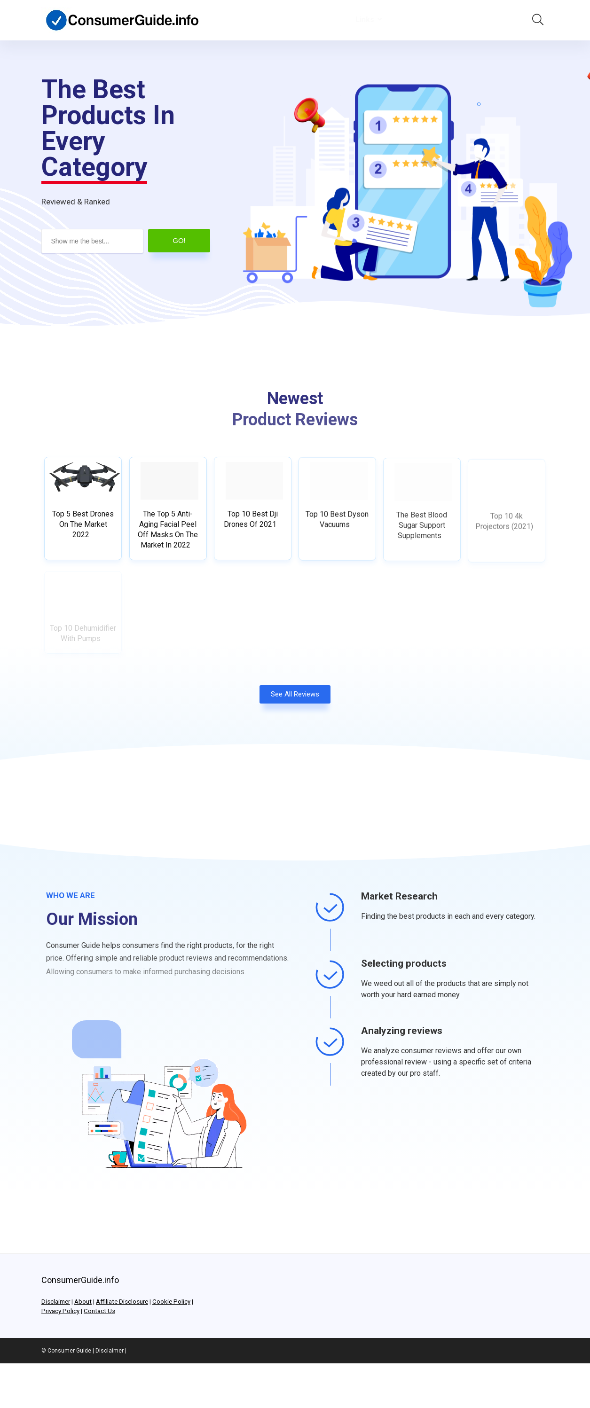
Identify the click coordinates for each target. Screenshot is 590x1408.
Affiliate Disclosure (122, 1301)
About (83, 1301)
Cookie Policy (171, 1301)
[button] (295, 699)
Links (364, 19)
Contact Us (99, 1310)
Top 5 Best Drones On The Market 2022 (83, 527)
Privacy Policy (60, 1310)
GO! (179, 240)
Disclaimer (55, 1301)
